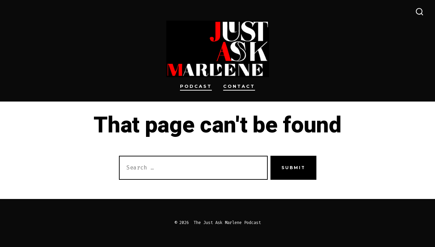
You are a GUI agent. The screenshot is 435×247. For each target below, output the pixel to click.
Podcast (196, 86)
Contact (239, 86)
